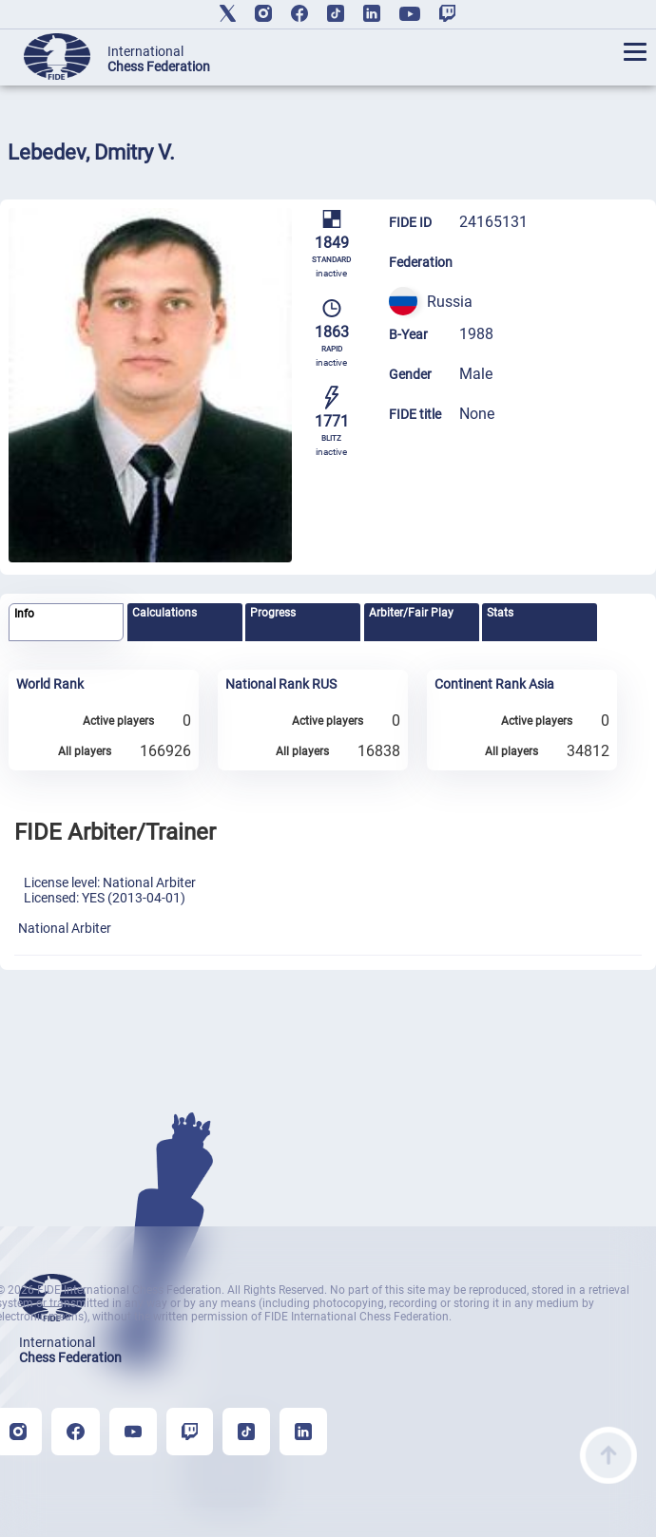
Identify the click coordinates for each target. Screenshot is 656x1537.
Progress (273, 612)
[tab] (66, 622)
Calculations (164, 612)
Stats (500, 612)
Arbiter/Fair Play (411, 612)
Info (24, 613)
